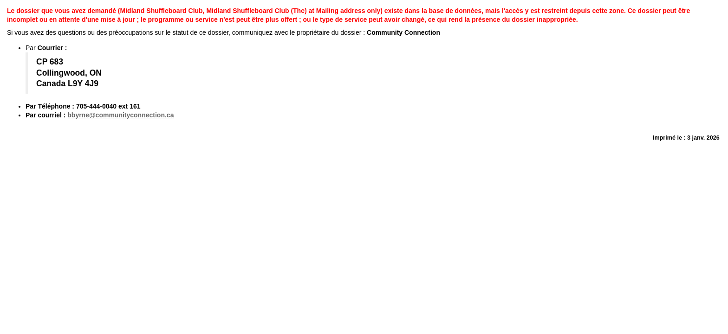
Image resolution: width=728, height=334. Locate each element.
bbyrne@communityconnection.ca (120, 115)
